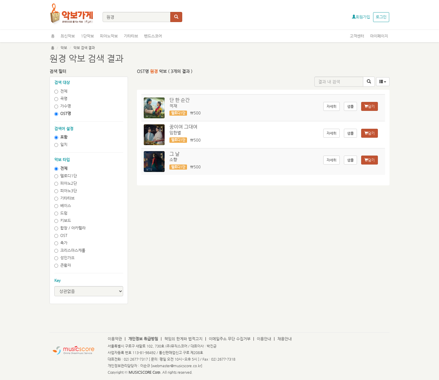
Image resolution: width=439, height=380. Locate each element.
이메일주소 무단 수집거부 (230, 338)
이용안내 (264, 338)
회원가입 (361, 17)
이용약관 (115, 338)
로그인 (381, 17)
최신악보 (68, 36)
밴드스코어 (153, 36)
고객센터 (357, 36)
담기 (369, 106)
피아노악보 (109, 36)
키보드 (62, 220)
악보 (64, 48)
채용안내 (284, 338)
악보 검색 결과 (84, 48)
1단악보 (87, 36)
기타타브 (131, 36)
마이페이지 (379, 36)
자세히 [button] (331, 106)
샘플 (350, 106)
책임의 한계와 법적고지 (183, 338)
